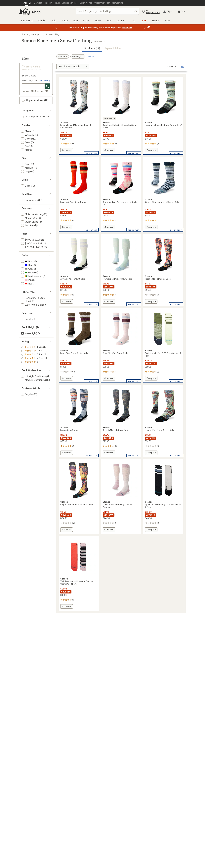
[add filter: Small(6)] (25, 164)
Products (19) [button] (92, 48)
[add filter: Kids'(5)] (25, 149)
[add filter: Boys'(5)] (25, 142)
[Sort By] (72, 66)
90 (182, 66)
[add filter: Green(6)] (28, 272)
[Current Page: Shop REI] (26, 3)
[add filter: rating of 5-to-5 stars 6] (34, 347)
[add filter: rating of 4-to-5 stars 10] (34, 351)
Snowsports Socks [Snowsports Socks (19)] (36, 116)
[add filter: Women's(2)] (27, 135)
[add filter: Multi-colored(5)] (31, 276)
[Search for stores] (47, 86)
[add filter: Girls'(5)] (25, 146)
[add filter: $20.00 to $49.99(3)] (32, 247)
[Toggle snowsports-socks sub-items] (23, 117)
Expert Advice (112, 48)
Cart (181, 11)
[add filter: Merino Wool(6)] (29, 218)
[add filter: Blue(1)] (27, 265)
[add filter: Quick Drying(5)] (29, 221)
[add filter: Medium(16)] (27, 167)
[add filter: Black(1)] (27, 261)
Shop (36, 12)
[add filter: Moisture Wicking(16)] (32, 214)
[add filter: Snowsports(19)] (29, 200)
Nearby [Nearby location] (45, 80)
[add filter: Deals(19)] (25, 185)
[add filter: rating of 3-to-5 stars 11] (34, 355)
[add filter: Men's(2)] (26, 131)
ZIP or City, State (29, 80)
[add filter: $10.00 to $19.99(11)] (31, 243)
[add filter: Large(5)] (26, 171)
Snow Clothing (52, 34)
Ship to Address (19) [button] (35, 100)
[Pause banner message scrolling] (149, 27)
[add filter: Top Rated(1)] (28, 225)
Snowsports (36, 34)
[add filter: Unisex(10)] (26, 138)
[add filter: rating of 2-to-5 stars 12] (34, 358)
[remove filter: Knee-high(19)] (28, 333)
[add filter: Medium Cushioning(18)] (33, 379)
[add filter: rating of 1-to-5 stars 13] (34, 362)
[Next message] (145, 27)
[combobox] (107, 11)
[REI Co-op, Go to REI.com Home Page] (24, 11)
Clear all (90, 56)
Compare (67, 150)
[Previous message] (56, 27)
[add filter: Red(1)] (26, 283)
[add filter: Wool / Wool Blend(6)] (32, 304)
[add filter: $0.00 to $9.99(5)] (31, 239)
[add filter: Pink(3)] (27, 279)
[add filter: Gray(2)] (27, 268)
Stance (25, 34)
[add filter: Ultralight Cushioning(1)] (34, 376)
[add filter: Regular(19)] (27, 319)
